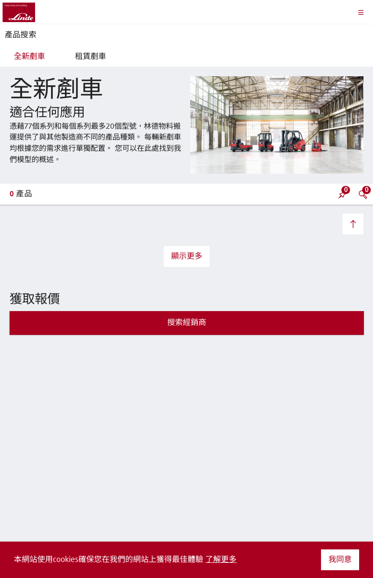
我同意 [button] (340, 560)
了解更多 (221, 560)
